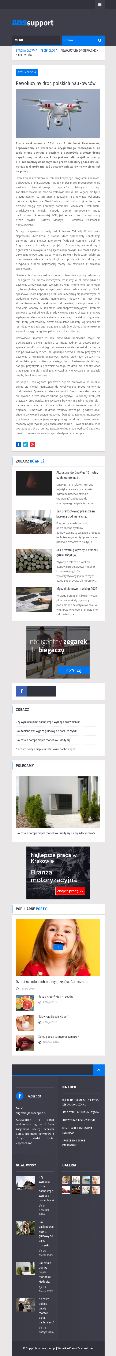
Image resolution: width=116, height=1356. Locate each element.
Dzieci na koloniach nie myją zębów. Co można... (52, 981)
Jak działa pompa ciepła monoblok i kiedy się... (44, 740)
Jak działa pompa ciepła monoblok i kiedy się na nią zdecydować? (55, 833)
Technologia (27, 72)
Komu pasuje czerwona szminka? (58, 1036)
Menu (21, 40)
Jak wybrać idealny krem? (53, 1016)
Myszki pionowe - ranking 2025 (76, 589)
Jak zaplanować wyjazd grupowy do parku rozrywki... (47, 731)
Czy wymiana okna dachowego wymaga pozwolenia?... (49, 722)
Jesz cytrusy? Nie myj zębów (55, 996)
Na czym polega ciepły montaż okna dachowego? (45, 749)
